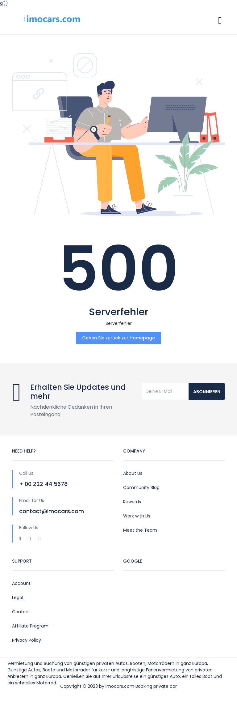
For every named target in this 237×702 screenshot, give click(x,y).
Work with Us (136, 516)
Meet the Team (140, 530)
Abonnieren (206, 392)
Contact (21, 612)
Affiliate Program (30, 626)
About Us (132, 473)
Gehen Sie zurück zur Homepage (118, 338)
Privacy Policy (26, 640)
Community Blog (141, 487)
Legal (17, 597)
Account (21, 583)
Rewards (132, 502)
